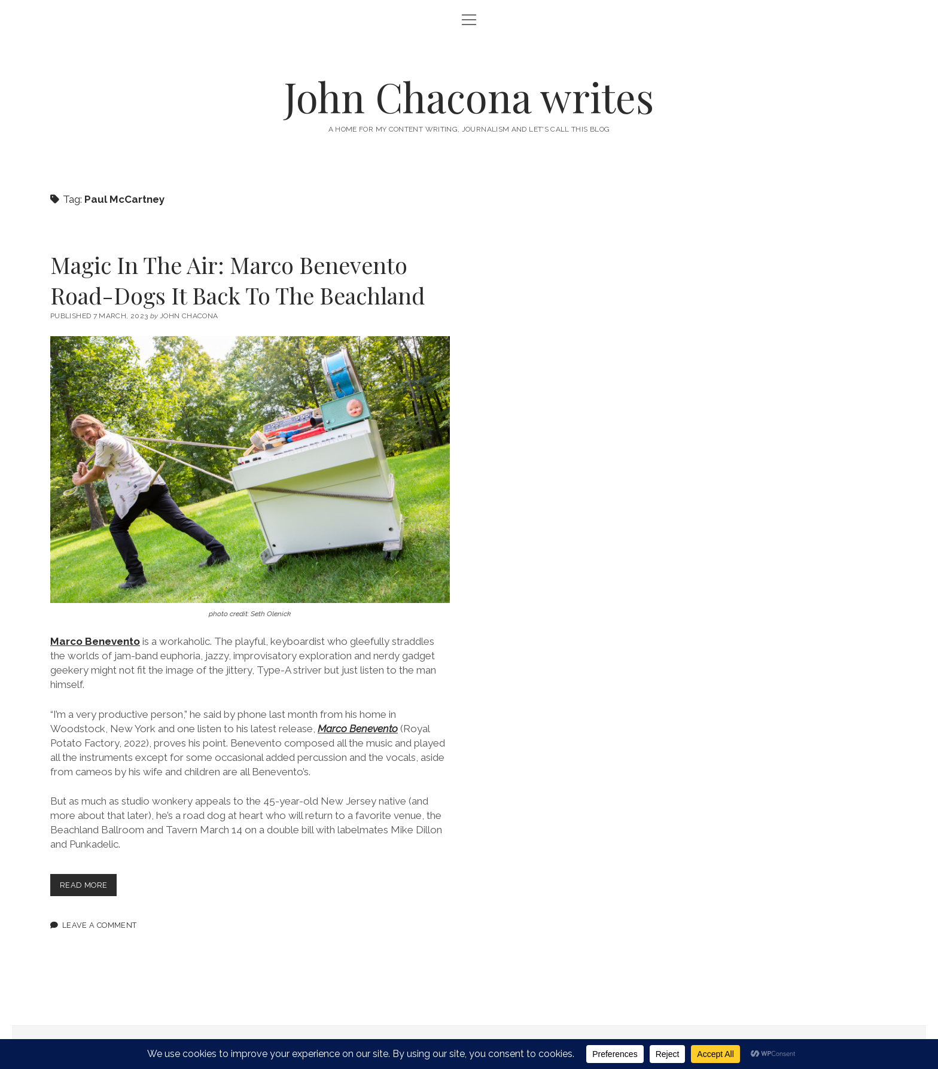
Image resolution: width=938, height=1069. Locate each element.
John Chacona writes (469, 96)
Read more (88, 887)
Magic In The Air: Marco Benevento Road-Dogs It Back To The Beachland (237, 279)
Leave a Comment (99, 925)
